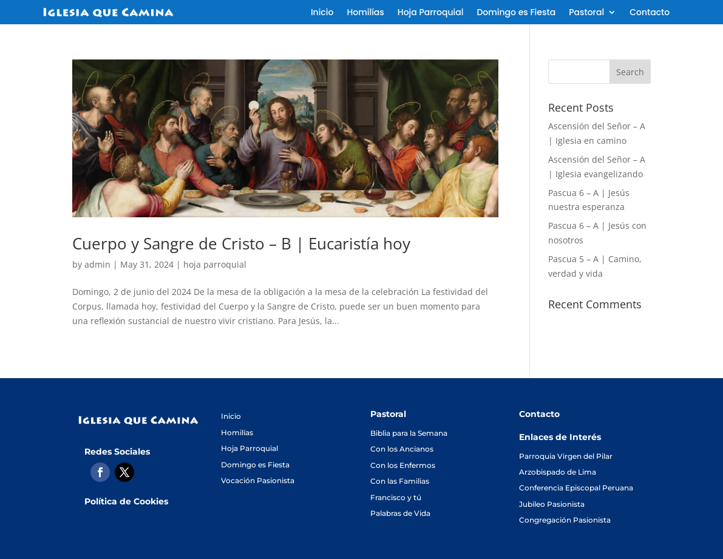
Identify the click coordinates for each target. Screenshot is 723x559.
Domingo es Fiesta (516, 13)
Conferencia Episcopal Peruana (576, 487)
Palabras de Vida (400, 513)
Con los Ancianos (401, 448)
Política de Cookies (126, 501)
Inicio (322, 13)
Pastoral (586, 13)
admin (97, 264)
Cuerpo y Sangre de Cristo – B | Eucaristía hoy (241, 243)
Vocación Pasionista (257, 480)
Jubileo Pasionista (552, 504)
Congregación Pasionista (565, 519)
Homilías (365, 13)
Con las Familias (399, 481)
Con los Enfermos (402, 465)
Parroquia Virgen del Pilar (566, 456)
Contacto (650, 13)
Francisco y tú (395, 497)
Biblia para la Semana (408, 433)
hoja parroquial (214, 264)
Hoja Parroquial (431, 13)
